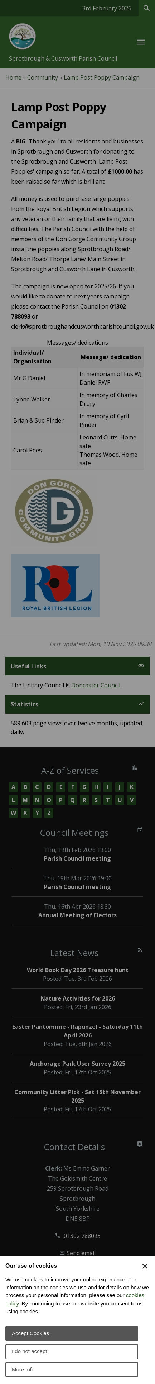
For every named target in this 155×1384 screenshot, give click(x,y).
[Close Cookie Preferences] (145, 1266)
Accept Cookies (30, 1333)
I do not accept (29, 1351)
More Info (23, 1369)
